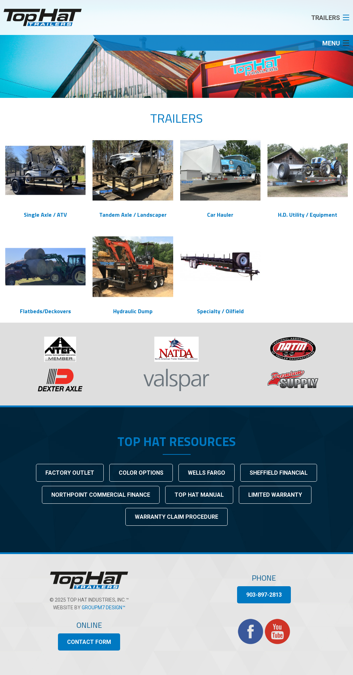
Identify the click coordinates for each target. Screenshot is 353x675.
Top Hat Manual (199, 494)
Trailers (176, 118)
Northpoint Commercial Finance (100, 494)
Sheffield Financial (279, 472)
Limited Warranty (275, 494)
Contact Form (89, 642)
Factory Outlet (69, 472)
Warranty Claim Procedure (176, 517)
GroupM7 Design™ (103, 607)
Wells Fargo (206, 472)
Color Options (141, 472)
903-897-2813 (264, 594)
